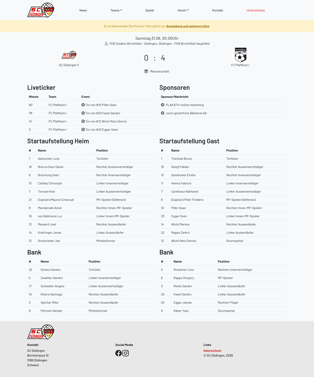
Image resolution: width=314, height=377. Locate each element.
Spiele (149, 10)
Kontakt (217, 10)
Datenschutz (212, 350)
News (83, 10)
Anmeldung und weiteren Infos (187, 26)
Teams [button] (115, 10)
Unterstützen (256, 10)
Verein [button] (181, 10)
